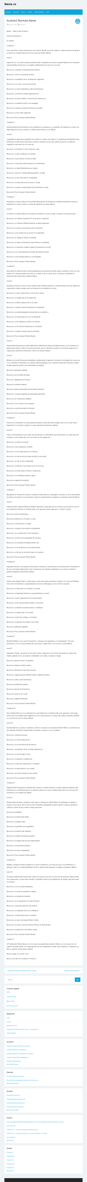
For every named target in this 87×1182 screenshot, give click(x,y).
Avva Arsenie (11, 1126)
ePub (8, 992)
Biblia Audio (10, 1001)
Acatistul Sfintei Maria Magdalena (18, 1057)
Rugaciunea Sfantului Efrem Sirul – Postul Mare (22, 1029)
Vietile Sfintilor (39, 12)
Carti (47, 12)
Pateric (23, 12)
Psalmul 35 (10, 1160)
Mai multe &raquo (13, 1064)
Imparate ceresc (12, 1025)
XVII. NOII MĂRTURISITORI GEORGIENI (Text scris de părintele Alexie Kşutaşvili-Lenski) (35, 1122)
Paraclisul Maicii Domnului (15, 1076)
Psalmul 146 (10, 1164)
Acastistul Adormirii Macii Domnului (18, 1046)
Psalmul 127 (10, 1167)
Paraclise (16, 12)
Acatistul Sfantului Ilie (14, 1061)
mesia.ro (22, 24)
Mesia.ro (10, 4)
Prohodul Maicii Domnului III (16, 1099)
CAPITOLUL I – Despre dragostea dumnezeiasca (22, 1129)
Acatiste (8, 12)
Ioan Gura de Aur (12, 1006)
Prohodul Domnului (13, 1095)
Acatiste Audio (11, 997)
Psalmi (30, 12)
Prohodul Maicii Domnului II (16, 1103)
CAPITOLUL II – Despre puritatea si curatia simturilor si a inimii (27, 1133)
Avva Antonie (11, 1137)
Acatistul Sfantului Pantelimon (16, 1050)
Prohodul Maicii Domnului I (15, 1107)
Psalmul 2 (10, 1152)
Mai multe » (10, 1140)
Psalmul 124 (10, 1156)
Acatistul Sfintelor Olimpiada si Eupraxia (20, 1053)
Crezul (9, 1022)
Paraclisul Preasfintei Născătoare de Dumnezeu (22, 1080)
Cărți (8, 1018)
